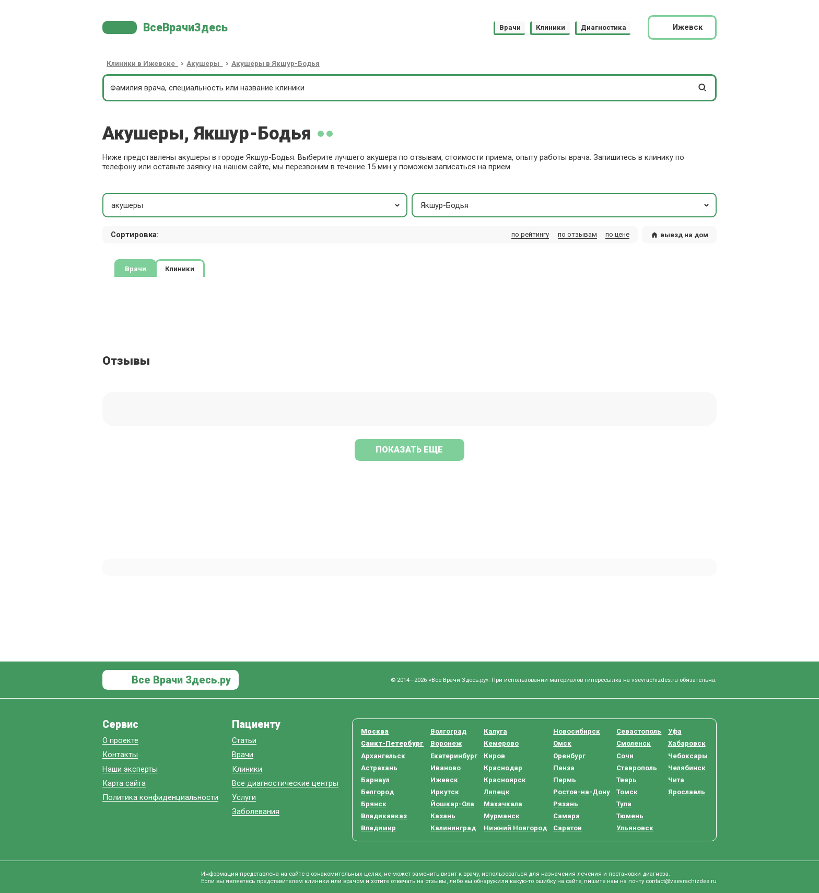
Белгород (377, 792)
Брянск (374, 804)
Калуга (495, 731)
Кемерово (501, 743)
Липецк (497, 792)
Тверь (626, 780)
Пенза (564, 768)
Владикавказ (384, 816)
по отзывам (577, 234)
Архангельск (383, 756)
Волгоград (448, 731)
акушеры (256, 205)
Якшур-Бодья (565, 205)
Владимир (378, 828)
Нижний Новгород (515, 828)
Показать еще (409, 450)
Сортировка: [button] (135, 234)
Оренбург (569, 756)
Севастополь (638, 731)
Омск (562, 743)
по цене (617, 234)
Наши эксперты (130, 769)
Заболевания (255, 812)
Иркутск (444, 792)
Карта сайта (124, 783)
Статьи (244, 741)
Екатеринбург (453, 756)
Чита (676, 780)
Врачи (510, 27)
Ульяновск (634, 828)
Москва (375, 731)
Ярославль (686, 792)
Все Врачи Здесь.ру (180, 680)
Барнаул (375, 780)
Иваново (445, 768)
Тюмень (630, 816)
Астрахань (379, 768)
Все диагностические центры (285, 783)
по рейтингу (530, 234)
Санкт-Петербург (392, 743)
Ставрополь (636, 768)
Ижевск (444, 780)
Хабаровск (687, 743)
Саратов (567, 828)
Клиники (550, 27)
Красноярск (505, 780)
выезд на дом (679, 235)
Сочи (625, 756)
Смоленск (633, 743)
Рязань (565, 804)
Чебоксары (688, 756)
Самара (566, 816)
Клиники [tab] (179, 269)
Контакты (120, 755)
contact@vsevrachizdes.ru (681, 881)
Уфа (675, 731)
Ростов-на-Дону (581, 792)
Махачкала (503, 804)
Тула (623, 804)
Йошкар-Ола (452, 804)
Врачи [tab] (135, 269)
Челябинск (687, 768)
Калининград (453, 828)
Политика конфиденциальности (160, 798)
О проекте (120, 741)
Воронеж (446, 743)
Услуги (244, 798)
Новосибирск (576, 731)
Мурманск (502, 816)
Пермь (564, 780)
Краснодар (503, 768)
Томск (627, 792)
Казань (442, 816)
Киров (494, 756)
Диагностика (603, 27)
